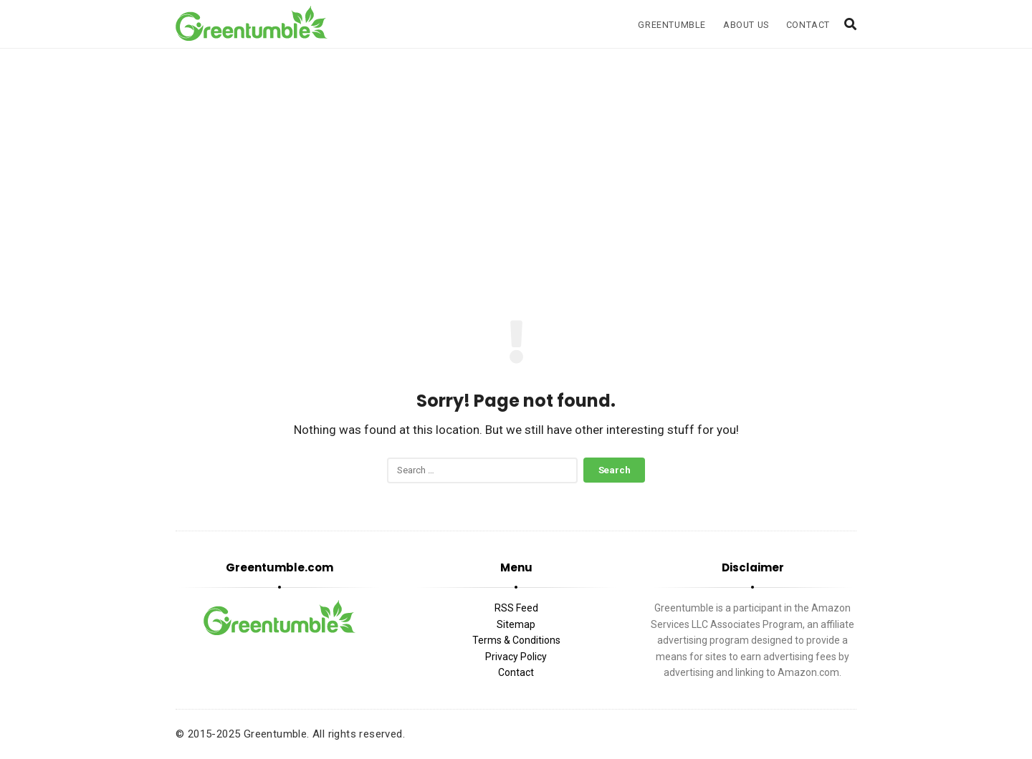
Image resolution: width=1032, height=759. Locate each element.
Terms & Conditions (516, 640)
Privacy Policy (516, 656)
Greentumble (672, 24)
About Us (746, 24)
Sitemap (516, 624)
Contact (808, 24)
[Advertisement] (516, 170)
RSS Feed (516, 608)
